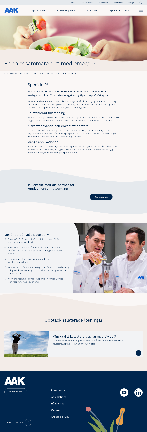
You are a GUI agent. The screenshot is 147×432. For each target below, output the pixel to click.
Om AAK (56, 410)
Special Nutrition (34, 73)
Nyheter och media (119, 10)
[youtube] (124, 392)
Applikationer (39, 10)
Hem (6, 73)
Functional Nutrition (55, 73)
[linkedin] (138, 392)
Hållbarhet (92, 10)
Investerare (58, 390)
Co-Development (66, 10)
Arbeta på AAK (60, 416)
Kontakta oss (101, 197)
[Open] (141, 10)
